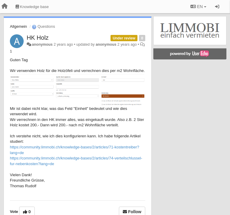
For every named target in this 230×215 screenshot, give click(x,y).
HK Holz (38, 37)
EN (198, 6)
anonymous (42, 44)
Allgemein (18, 26)
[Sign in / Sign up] (217, 6)
